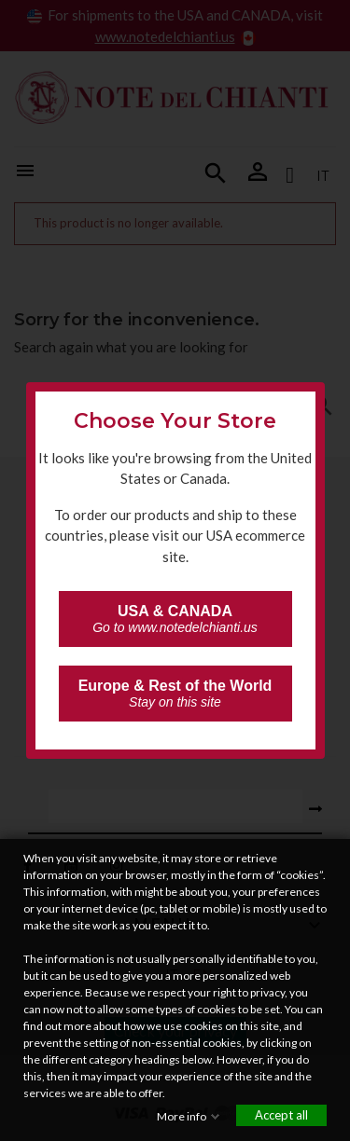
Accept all (281, 1114)
